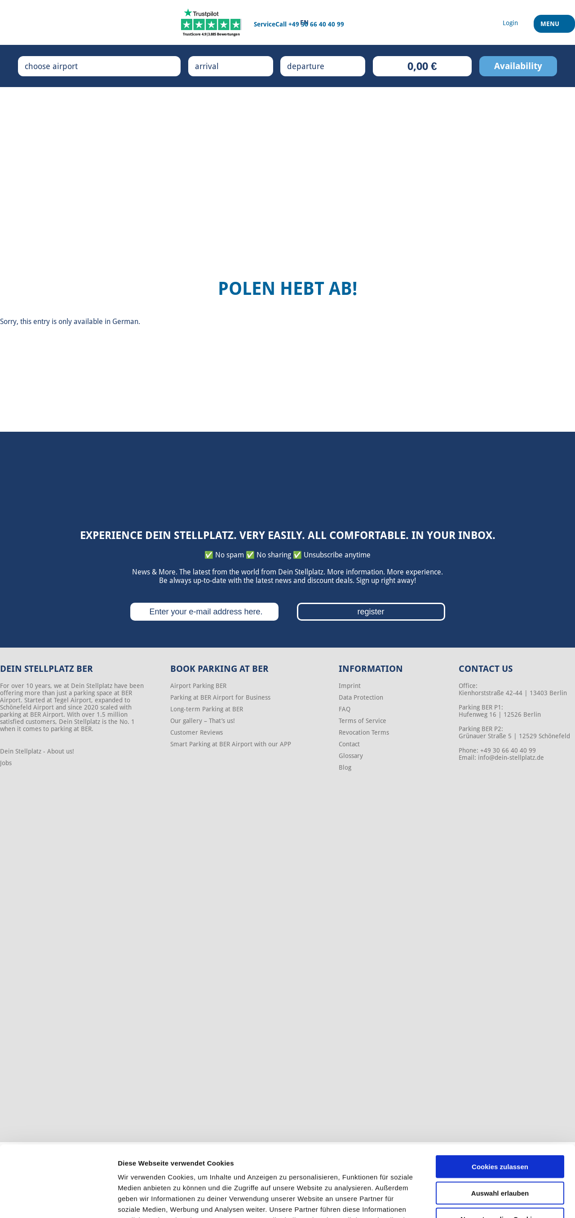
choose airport (60, 66)
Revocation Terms (364, 732)
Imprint (350, 685)
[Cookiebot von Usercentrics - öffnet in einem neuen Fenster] (58, 1200)
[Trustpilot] (211, 22)
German (125, 321)
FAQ (344, 709)
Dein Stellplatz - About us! (37, 751)
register (370, 611)
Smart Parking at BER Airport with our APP (230, 744)
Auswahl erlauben (500, 1126)
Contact (349, 744)
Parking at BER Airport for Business (220, 697)
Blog (345, 767)
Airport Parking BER (198, 685)
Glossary (351, 755)
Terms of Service (362, 720)
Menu (551, 26)
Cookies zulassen (500, 1100)
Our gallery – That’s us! (202, 720)
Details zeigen (477, 1200)
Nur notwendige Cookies (500, 1152)
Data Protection (361, 697)
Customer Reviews (196, 732)
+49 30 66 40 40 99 (316, 24)
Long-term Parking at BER (206, 709)
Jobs (6, 763)
